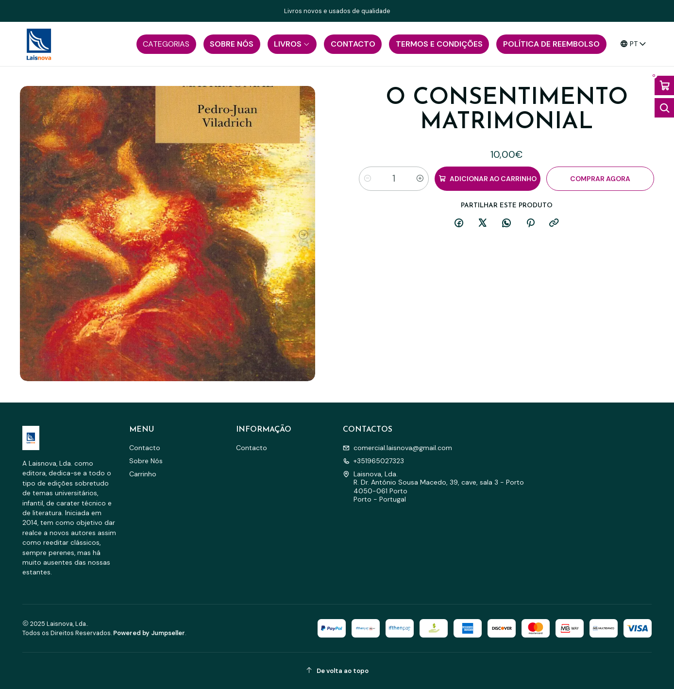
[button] (166, 44)
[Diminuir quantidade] (367, 178)
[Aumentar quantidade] (420, 178)
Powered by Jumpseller (149, 633)
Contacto (144, 447)
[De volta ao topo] (337, 670)
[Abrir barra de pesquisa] (664, 108)
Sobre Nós (146, 460)
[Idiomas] (633, 44)
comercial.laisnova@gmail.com (397, 447)
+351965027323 (373, 460)
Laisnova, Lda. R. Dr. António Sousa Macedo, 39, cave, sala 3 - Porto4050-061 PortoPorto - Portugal (433, 487)
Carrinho (142, 474)
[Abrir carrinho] (664, 85)
